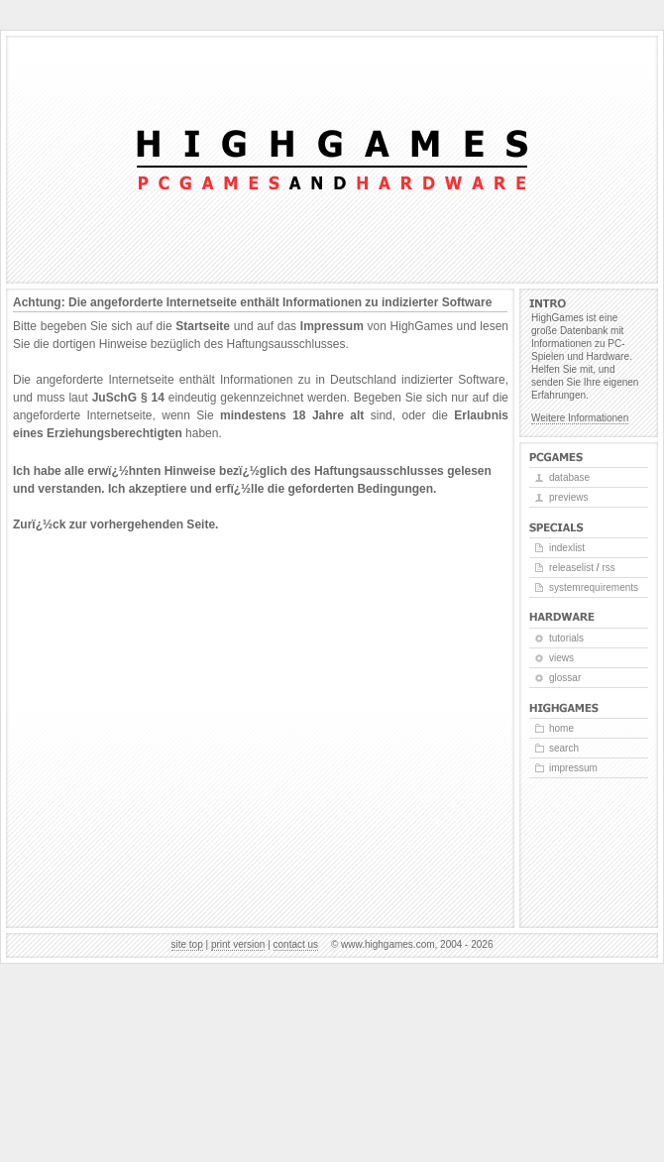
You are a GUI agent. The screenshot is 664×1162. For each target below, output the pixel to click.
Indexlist (567, 547)
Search (564, 748)
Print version (238, 944)
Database (569, 477)
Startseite (202, 326)
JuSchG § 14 (128, 398)
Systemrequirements (593, 587)
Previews (568, 497)
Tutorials (566, 638)
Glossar (565, 677)
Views (561, 657)
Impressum (332, 326)
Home (561, 728)
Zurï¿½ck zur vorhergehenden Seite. (115, 524)
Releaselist (571, 567)
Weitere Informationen (579, 417)
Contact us (296, 944)
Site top (187, 944)
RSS (608, 567)
